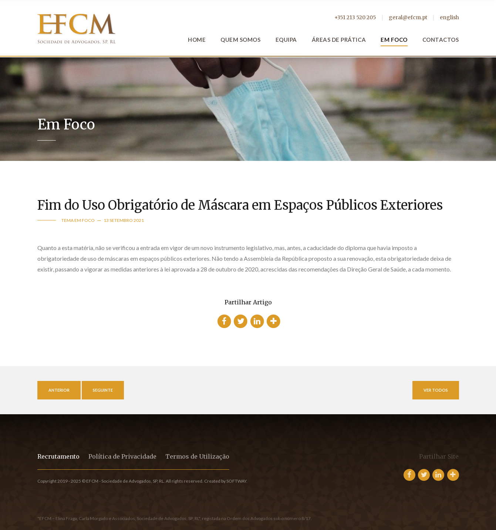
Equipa (286, 39)
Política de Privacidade (122, 456)
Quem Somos (240, 39)
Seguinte (103, 390)
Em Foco (394, 39)
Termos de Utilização (197, 456)
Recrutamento (58, 456)
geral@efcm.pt (408, 17)
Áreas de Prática (339, 39)
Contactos (440, 39)
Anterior (59, 390)
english (449, 17)
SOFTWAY (236, 481)
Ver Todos (436, 390)
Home (197, 39)
